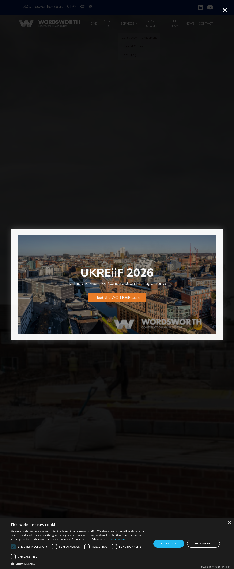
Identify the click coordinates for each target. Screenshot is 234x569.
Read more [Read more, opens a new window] (118, 539)
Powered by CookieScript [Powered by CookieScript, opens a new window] (215, 567)
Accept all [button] (169, 543)
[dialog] (117, 543)
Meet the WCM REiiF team (117, 268)
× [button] (229, 522)
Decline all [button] (203, 543)
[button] (79, 564)
